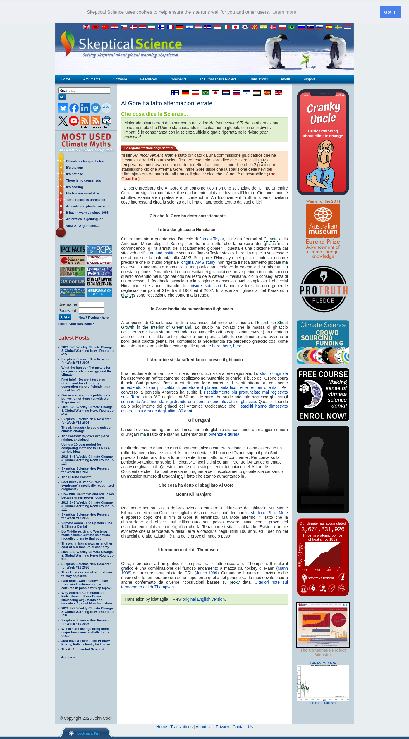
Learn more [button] (284, 12)
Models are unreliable (82, 193)
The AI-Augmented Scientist (82, 649)
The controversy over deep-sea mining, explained (85, 437)
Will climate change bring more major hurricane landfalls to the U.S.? (85, 632)
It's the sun (74, 167)
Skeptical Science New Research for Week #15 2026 (86, 360)
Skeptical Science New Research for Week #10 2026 (86, 621)
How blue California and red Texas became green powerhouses (87, 495)
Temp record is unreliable (85, 199)
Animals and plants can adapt (88, 206)
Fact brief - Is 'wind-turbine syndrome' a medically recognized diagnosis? (87, 485)
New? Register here (94, 317)
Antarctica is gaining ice (84, 219)
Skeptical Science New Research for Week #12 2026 (86, 515)
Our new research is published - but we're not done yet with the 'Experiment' (85, 398)
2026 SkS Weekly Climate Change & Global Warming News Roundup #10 (87, 611)
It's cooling (74, 186)
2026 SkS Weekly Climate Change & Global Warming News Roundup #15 (87, 350)
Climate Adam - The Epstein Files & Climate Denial (86, 524)
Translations (258, 79)
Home (65, 79)
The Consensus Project (217, 79)
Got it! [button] (390, 12)
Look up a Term (89, 733)
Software (120, 79)
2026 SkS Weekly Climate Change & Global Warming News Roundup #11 (87, 555)
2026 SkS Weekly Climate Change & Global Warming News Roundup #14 (87, 410)
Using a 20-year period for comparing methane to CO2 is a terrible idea (85, 447)
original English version (204, 599)
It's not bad (74, 173)
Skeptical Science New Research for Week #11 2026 (86, 565)
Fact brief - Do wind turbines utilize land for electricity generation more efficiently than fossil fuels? (85, 385)
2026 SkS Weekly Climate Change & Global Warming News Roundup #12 (87, 505)
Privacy (222, 726)
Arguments (91, 79)
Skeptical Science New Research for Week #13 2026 (86, 469)
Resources (148, 79)
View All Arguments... (82, 225)
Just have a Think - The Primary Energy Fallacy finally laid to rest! (87, 642)
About (285, 79)
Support (309, 79)
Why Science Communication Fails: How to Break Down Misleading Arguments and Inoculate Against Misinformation (86, 598)
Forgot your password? (76, 323)
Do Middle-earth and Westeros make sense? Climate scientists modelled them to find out (85, 534)
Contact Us (243, 726)
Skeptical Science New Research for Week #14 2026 (86, 420)
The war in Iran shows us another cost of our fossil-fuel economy (86, 544)
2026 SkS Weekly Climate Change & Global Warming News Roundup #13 (87, 459)
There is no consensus (83, 180)
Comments (177, 79)
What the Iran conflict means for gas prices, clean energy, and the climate (86, 371)
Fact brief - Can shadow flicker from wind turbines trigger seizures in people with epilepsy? (86, 584)
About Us (204, 726)
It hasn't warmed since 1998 (87, 212)
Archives (68, 657)
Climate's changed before (85, 161)
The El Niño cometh (76, 476)
